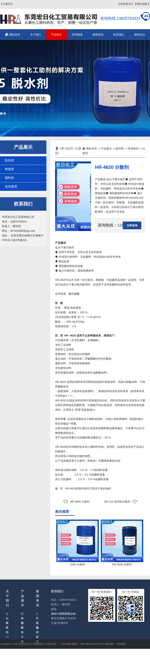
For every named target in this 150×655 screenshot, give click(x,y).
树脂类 (9, 169)
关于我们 (35, 34)
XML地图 (66, 644)
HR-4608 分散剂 (80, 501)
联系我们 (118, 34)
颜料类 (9, 177)
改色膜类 (11, 186)
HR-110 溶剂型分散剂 (117, 501)
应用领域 (77, 34)
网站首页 (14, 34)
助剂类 (9, 160)
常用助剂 (133, 148)
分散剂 (7, 3)
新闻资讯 (125, 3)
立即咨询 (132, 225)
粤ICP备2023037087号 (92, 644)
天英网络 (121, 644)
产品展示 (56, 34)
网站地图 (141, 3)
